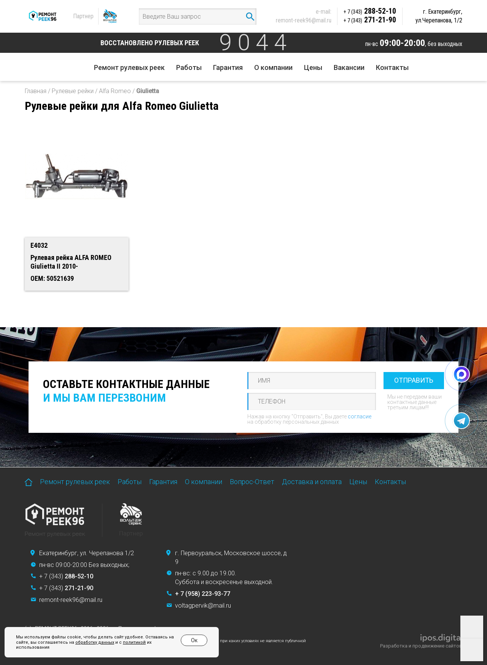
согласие (359, 416)
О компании (273, 67)
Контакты (392, 67)
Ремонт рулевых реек (129, 67)
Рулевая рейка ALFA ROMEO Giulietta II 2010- (70, 261)
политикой (134, 642)
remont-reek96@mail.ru (303, 20)
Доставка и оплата (312, 482)
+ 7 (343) (66, 576)
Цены (313, 67)
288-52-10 (370, 11)
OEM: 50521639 (52, 278)
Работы (189, 67)
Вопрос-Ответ (252, 482)
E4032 (39, 245)
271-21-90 (370, 19)
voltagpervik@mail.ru (203, 605)
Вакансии (349, 67)
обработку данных (94, 642)
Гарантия (228, 67)
